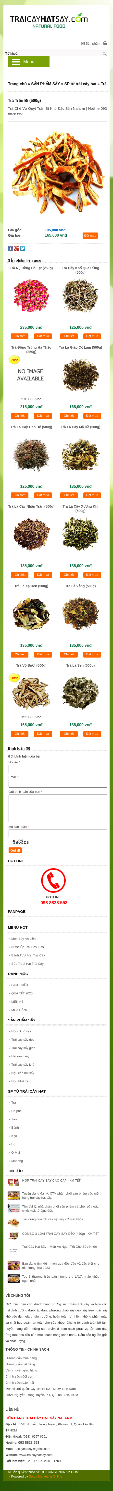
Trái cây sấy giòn (22, 1048)
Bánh (14, 1127)
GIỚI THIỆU (18, 985)
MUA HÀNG (18, 1010)
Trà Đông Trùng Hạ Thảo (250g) (31, 349)
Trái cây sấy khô (22, 1064)
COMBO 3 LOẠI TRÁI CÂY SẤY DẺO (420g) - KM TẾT (60, 1233)
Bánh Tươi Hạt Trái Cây (27, 955)
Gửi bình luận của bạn (25, 792)
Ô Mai (14, 1152)
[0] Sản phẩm (90, 43)
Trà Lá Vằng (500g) (80, 586)
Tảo (13, 1119)
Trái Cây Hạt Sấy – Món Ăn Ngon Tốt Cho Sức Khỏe (59, 1246)
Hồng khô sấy (20, 1031)
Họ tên (14, 762)
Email (14, 777)
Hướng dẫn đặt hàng (20, 1364)
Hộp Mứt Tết (19, 1081)
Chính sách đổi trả (18, 1376)
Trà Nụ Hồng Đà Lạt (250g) (31, 268)
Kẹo (13, 1136)
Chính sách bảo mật (19, 1382)
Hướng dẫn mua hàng (21, 1358)
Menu (28, 61)
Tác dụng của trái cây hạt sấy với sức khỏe (53, 1219)
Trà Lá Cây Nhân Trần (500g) (31, 506)
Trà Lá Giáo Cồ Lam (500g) (80, 347)
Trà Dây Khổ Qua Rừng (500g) (80, 270)
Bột (12, 1144)
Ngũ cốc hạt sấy (21, 1073)
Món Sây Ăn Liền (22, 939)
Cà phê (15, 1111)
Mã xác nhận (19, 827)
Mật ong (16, 1161)
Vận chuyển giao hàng (21, 1370)
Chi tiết (20, 336)
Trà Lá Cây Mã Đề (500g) (80, 427)
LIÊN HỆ (16, 1001)
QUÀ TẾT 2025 (21, 993)
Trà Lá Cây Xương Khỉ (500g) (81, 508)
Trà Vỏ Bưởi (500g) (31, 665)
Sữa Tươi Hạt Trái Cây (26, 963)
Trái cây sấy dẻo (22, 1039)
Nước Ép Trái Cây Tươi (27, 947)
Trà (12, 1102)
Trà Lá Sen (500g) (80, 665)
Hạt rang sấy (19, 1056)
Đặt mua (90, 235)
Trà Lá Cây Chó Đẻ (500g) (31, 427)
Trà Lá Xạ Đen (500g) (31, 586)
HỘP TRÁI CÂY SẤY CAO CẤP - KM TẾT (51, 1180)
